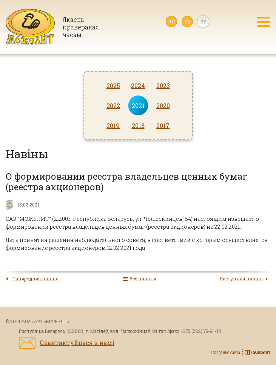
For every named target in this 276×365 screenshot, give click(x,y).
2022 (113, 105)
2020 (163, 105)
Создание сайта (225, 352)
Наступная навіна (241, 279)
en (187, 21)
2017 (163, 125)
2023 (163, 85)
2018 (138, 125)
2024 (138, 85)
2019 (113, 125)
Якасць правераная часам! (80, 27)
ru (171, 21)
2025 (113, 85)
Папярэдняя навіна (35, 279)
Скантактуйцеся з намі (77, 343)
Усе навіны (143, 279)
